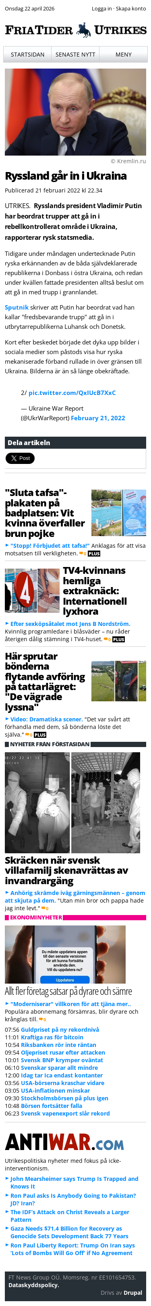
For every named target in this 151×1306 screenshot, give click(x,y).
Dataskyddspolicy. (33, 1285)
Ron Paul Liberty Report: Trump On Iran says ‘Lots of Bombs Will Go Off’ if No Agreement (72, 1249)
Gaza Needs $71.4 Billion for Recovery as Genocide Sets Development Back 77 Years (69, 1232)
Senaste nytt (75, 54)
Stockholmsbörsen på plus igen (64, 1098)
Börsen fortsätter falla (51, 1106)
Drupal (133, 1292)
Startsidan (28, 54)
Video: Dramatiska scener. (46, 719)
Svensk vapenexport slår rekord (65, 1113)
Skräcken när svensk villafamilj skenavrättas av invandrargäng (66, 870)
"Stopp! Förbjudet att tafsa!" (50, 545)
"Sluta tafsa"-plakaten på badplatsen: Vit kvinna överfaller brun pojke (45, 513)
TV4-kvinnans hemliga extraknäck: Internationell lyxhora (95, 590)
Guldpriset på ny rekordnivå (60, 1029)
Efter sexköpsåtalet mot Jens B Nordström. (70, 624)
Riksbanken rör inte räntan (58, 1045)
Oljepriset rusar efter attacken (63, 1052)
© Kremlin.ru (128, 161)
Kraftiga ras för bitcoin (52, 1037)
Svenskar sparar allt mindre (59, 1067)
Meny (124, 54)
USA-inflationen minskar (55, 1090)
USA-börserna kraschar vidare (62, 1083)
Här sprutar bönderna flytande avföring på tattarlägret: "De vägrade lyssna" (45, 681)
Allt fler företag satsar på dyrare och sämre (68, 990)
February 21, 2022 (98, 418)
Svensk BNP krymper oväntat (62, 1060)
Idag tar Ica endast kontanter (62, 1075)
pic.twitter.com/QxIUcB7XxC (72, 393)
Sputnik (17, 307)
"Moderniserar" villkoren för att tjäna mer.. (70, 1004)
